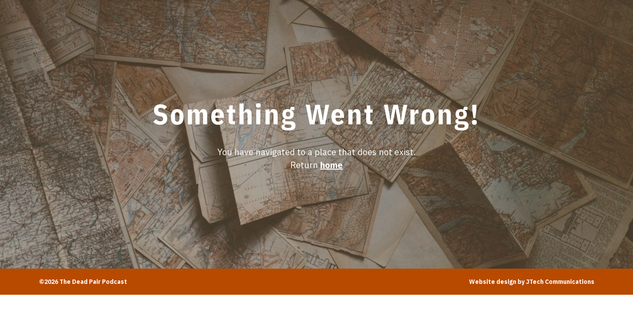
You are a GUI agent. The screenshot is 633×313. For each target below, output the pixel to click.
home (331, 165)
